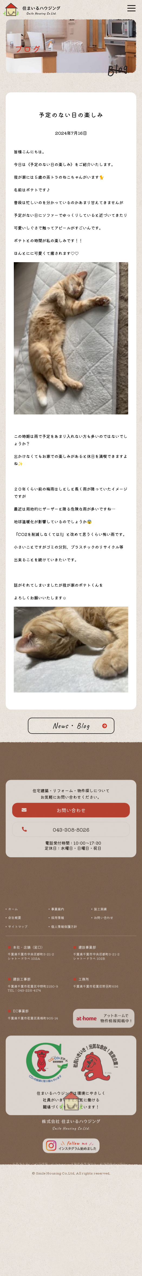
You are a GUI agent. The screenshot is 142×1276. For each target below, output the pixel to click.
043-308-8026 (55, 851)
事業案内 (57, 970)
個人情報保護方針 (64, 988)
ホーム (13, 970)
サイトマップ (18, 988)
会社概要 (14, 979)
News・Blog (71, 725)
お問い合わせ (54, 831)
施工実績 (100, 970)
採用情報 (57, 979)
